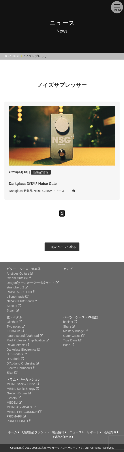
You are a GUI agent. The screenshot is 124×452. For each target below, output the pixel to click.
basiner (70, 322)
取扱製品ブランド (35, 432)
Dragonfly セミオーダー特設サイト (33, 282)
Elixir (12, 372)
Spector (14, 306)
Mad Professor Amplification (28, 340)
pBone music (17, 296)
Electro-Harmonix (20, 368)
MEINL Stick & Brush (23, 384)
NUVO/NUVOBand (21, 301)
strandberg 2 (17, 287)
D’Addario (15, 359)
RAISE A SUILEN (20, 292)
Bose (68, 345)
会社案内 (111, 432)
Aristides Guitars (20, 273)
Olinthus (14, 322)
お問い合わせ (63, 437)
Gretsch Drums (19, 393)
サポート (94, 432)
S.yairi (13, 310)
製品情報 (59, 432)
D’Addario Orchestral (23, 363)
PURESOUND (18, 421)
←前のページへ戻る (62, 247)
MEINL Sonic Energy (23, 388)
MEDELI (14, 402)
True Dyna (72, 340)
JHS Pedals (17, 354)
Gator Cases (73, 335)
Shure (69, 326)
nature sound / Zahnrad (25, 335)
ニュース (76, 432)
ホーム (13, 432)
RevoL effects (18, 345)
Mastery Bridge (75, 331)
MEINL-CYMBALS (21, 407)
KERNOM (15, 331)
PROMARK (16, 416)
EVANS (14, 398)
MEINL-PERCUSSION (24, 412)
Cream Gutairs (19, 278)
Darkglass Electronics (23, 349)
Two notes (16, 326)
